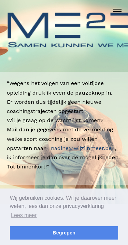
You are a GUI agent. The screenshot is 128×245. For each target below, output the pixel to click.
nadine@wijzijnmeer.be (81, 148)
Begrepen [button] (64, 232)
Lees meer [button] (24, 215)
